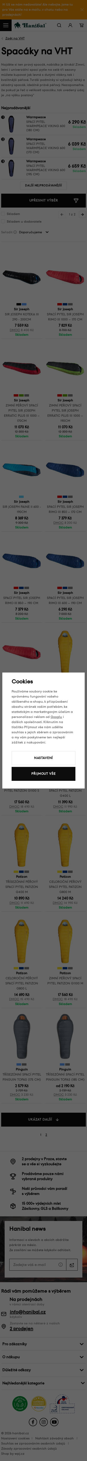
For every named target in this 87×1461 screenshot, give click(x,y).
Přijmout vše (43, 774)
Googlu (56, 717)
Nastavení (43, 758)
